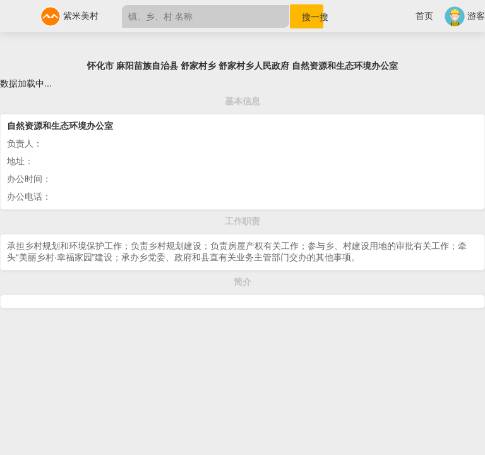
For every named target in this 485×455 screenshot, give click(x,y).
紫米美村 (69, 16)
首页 (424, 16)
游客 (465, 16)
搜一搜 (312, 17)
